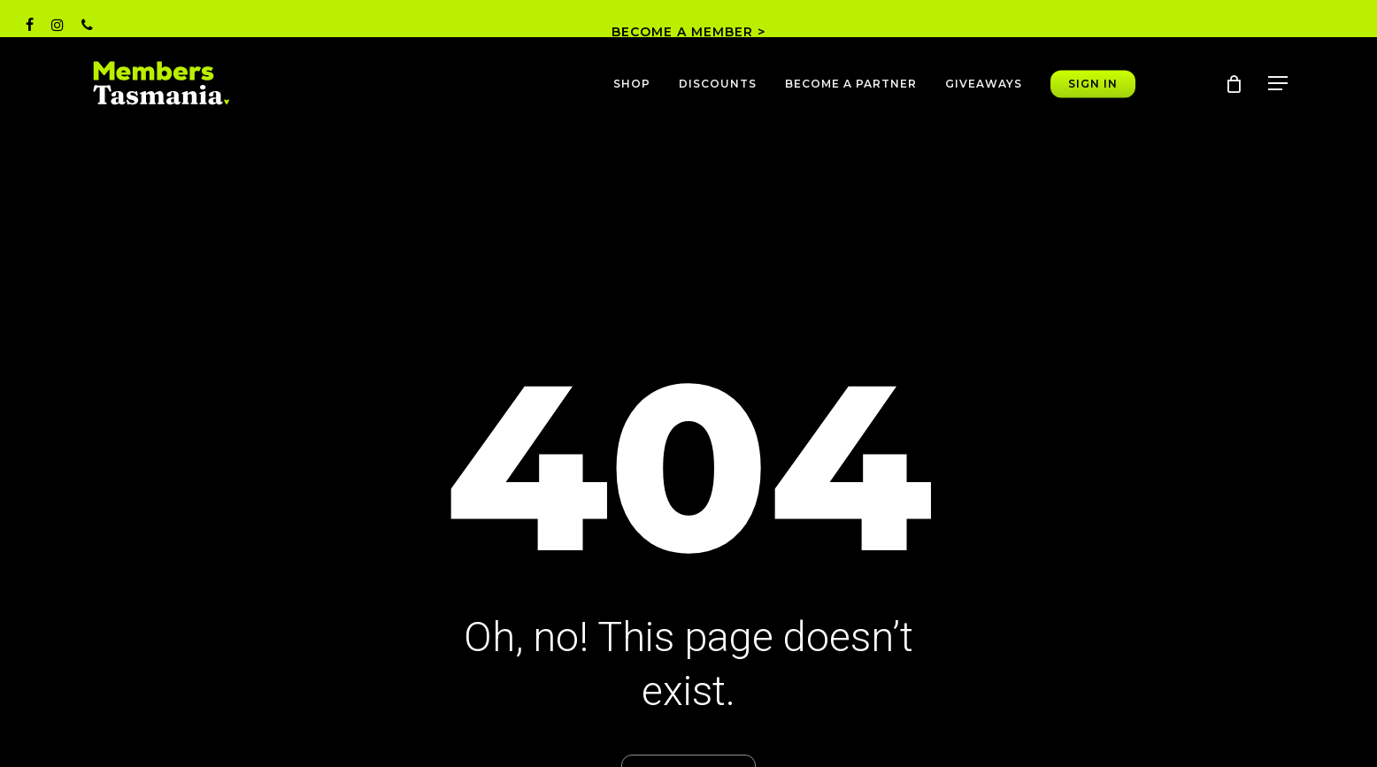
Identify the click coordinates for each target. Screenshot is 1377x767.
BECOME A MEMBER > (688, 32)
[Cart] (1233, 84)
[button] (1278, 83)
